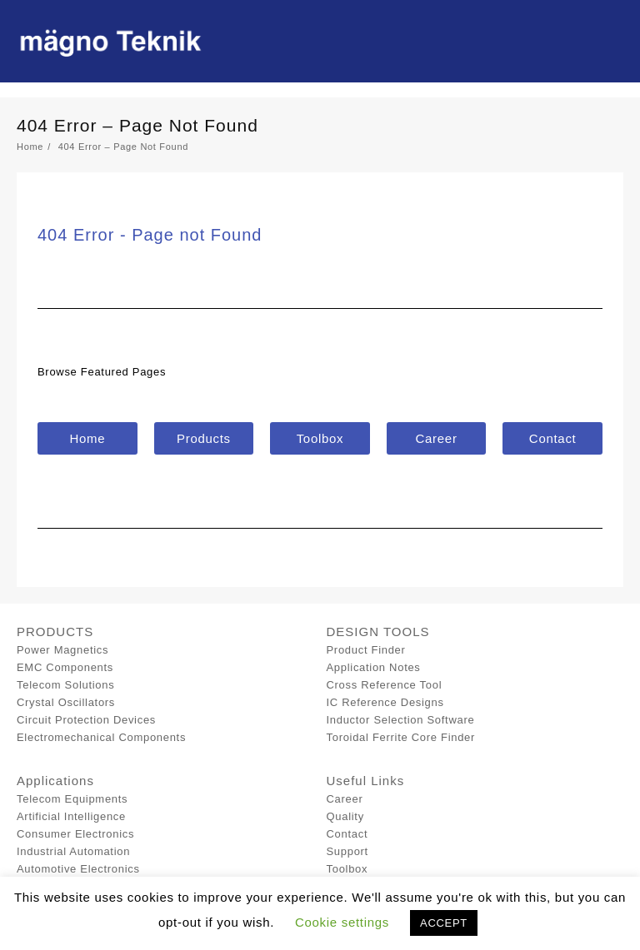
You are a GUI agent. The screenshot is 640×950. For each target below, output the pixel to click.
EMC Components (65, 667)
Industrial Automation (73, 851)
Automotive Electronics (78, 869)
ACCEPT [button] (444, 923)
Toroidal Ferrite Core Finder (401, 737)
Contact (347, 834)
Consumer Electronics (75, 834)
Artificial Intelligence (71, 816)
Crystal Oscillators (66, 702)
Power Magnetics (62, 650)
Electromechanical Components (101, 737)
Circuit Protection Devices (86, 720)
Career (345, 799)
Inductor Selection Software (401, 720)
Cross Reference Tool (384, 685)
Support (347, 851)
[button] (88, 438)
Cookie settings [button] (342, 922)
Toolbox (347, 869)
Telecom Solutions (65, 685)
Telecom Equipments (72, 799)
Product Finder (366, 650)
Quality (345, 816)
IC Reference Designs (385, 702)
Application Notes (374, 667)
